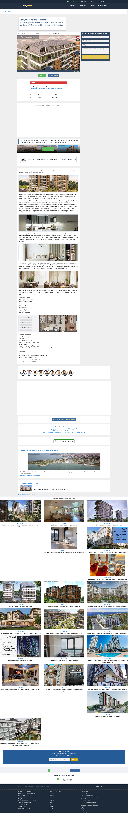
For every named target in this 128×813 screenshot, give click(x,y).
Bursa (51, 806)
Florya (82, 810)
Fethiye (51, 812)
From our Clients (85, 800)
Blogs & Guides (103, 5)
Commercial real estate (24, 802)
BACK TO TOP (98, 787)
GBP (101, 1)
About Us (82, 5)
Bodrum (52, 800)
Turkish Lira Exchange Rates (88, 802)
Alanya (51, 802)
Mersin (51, 804)
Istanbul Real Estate (6, 11)
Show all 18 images (48, 149)
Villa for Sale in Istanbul (24, 795)
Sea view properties (23, 812)
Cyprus (51, 808)
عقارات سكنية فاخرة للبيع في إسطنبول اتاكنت (64, 430)
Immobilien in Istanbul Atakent (64, 427)
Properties (72, 5)
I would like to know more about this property (64, 419)
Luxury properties (23, 804)
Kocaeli (52, 810)
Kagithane (83, 809)
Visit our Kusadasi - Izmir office (89, 797)
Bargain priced (22, 799)
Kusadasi (52, 795)
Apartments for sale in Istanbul (26, 793)
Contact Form (84, 799)
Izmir (51, 799)
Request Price (53, 75)
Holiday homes (22, 806)
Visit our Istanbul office (87, 795)
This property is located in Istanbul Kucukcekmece (39, 450)
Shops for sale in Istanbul (25, 797)
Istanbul (52, 793)
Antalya (52, 797)
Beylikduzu (84, 807)
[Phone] (72, 1)
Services (92, 5)
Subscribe (74, 759)
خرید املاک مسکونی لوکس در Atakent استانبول (64, 429)
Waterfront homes (23, 810)
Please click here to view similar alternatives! (46, 88)
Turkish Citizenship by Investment (27, 800)
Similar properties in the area (27, 495)
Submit (95, 57)
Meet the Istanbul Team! (29, 484)
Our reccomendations (24, 808)
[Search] (84, 1)
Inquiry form (84, 793)
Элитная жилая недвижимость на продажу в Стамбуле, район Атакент (64, 432)
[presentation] (19, 53)
